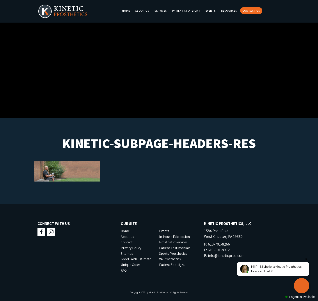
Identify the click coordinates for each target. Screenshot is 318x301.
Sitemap (127, 253)
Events (211, 10)
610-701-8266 (219, 244)
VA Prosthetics (170, 259)
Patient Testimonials (174, 248)
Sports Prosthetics (173, 253)
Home (126, 10)
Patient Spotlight (186, 10)
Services (161, 10)
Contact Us (251, 10)
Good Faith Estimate (136, 259)
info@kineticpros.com (226, 255)
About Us (142, 10)
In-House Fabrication (174, 236)
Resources (229, 10)
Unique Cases (130, 264)
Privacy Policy (131, 248)
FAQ (124, 270)
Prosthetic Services (173, 242)
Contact (127, 242)
